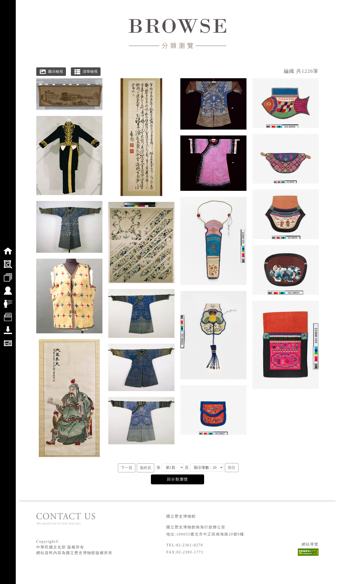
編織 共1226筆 (301, 71)
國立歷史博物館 (181, 516)
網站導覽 (310, 544)
